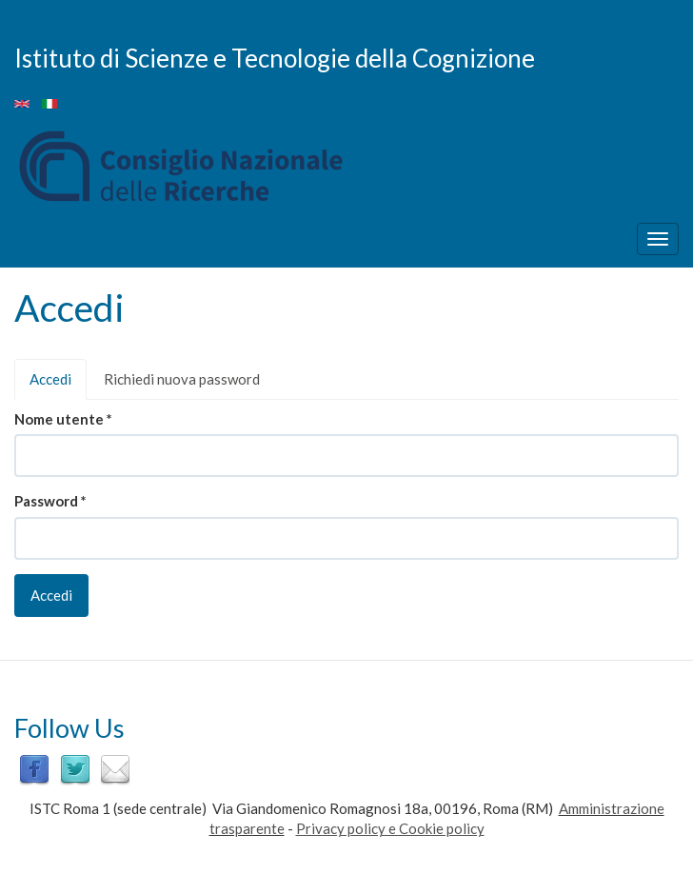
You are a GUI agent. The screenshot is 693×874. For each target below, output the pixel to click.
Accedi (58, 384)
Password (50, 500)
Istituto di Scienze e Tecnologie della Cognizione (274, 57)
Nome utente (63, 418)
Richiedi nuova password (182, 378)
